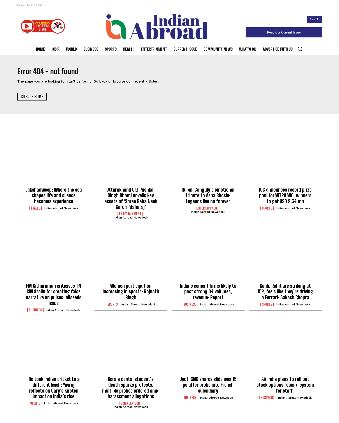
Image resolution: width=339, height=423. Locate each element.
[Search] (314, 19)
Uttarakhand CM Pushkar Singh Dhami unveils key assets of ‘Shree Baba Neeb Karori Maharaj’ (130, 200)
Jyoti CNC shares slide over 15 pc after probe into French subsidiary (208, 386)
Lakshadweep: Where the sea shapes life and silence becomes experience (53, 197)
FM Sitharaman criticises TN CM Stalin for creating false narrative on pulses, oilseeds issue (53, 296)
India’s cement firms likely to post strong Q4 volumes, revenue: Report (208, 293)
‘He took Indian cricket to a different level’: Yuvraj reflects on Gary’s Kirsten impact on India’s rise (53, 389)
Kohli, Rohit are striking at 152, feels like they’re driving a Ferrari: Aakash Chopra (285, 293)
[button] (300, 49)
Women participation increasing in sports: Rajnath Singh (131, 293)
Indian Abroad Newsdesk (61, 210)
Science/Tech (130, 405)
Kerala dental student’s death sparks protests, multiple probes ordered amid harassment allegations (131, 389)
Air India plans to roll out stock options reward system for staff (285, 386)
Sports (267, 210)
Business (35, 312)
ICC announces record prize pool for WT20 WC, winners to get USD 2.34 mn (285, 197)
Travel (35, 210)
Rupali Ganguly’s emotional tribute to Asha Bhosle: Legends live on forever (208, 197)
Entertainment (130, 216)
